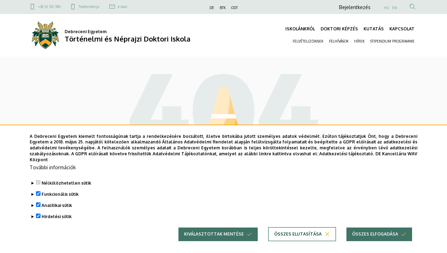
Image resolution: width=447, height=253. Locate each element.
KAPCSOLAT (402, 28)
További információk (53, 178)
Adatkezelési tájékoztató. (346, 164)
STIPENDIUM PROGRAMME (392, 41)
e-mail (122, 7)
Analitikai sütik (57, 216)
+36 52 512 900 (49, 7)
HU (386, 8)
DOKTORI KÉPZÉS (339, 28)
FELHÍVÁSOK (339, 41)
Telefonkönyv (89, 7)
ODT (234, 8)
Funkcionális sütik (60, 205)
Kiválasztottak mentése (214, 244)
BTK (223, 8)
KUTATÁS (374, 28)
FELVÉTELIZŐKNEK (308, 41)
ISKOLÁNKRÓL (300, 28)
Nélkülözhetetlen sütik (66, 193)
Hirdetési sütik (57, 227)
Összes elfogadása (375, 244)
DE (212, 8)
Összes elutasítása (298, 244)
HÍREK (359, 41)
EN (394, 8)
